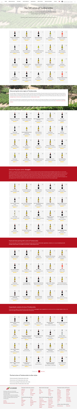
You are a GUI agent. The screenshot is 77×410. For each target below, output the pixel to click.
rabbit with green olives (34, 244)
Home (6, 1)
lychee (38, 96)
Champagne (59, 397)
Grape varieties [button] (25, 1)
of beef (57, 100)
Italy (31, 392)
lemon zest (19, 96)
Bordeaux (59, 393)
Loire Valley (68, 398)
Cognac (58, 399)
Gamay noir (50, 400)
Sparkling (41, 392)
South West (68, 397)
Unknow (49, 393)
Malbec (40, 407)
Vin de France (68, 401)
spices (15, 96)
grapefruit (44, 309)
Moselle (67, 391)
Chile (22, 393)
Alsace (58, 389)
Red (40, 389)
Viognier (49, 404)
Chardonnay (41, 400)
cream (40, 309)
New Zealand (32, 393)
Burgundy (59, 394)
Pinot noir (41, 398)
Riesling (40, 405)
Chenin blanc (50, 401)
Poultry (31, 400)
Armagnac (59, 390)
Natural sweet (50, 390)
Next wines (43, 371)
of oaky (57, 309)
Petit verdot (50, 403)
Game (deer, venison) (23, 401)
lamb (59, 100)
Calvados (59, 396)
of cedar (32, 96)
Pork (31, 398)
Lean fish (22, 404)
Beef (22, 398)
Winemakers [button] (33, 1)
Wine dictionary (60, 405)
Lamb (22, 402)
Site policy (5, 401)
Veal (31, 405)
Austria (22, 392)
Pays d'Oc (68, 393)
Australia (23, 390)
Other (49, 392)
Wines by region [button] (12, 1)
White (40, 390)
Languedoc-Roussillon (68, 390)
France (22, 394)
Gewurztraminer (51, 405)
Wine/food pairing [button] (48, 1)
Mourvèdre (50, 398)
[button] (59, 1)
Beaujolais (59, 392)
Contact (4, 400)
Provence (68, 394)
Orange (49, 394)
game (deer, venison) (48, 242)
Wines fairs (68, 405)
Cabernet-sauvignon (43, 401)
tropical (60, 309)
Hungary (31, 390)
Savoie (67, 395)
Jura (58, 401)
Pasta (22, 405)
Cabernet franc (42, 404)
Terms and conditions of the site (9, 403)
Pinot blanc (50, 407)
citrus (64, 309)
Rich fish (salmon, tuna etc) (33, 402)
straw (35, 96)
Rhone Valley (68, 400)
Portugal (31, 394)
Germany (32, 389)
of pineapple (36, 309)
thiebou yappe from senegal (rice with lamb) (21, 244)
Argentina (23, 389)
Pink (40, 393)
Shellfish (31, 404)
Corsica (58, 400)
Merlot (40, 403)
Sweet (49, 389)
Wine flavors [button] (40, 1)
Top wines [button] (18, 1)
